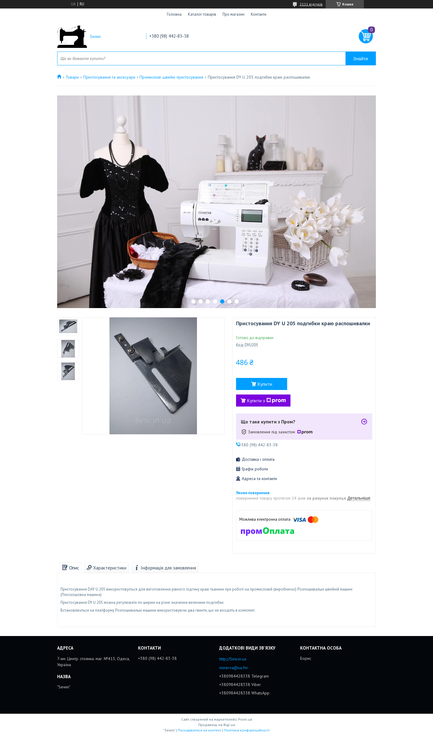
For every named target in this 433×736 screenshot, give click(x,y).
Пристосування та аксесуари (109, 77)
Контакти (258, 14)
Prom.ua (245, 719)
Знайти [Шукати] (360, 58)
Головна (174, 14)
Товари (72, 77)
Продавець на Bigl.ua (216, 724)
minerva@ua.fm (233, 667)
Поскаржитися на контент (199, 730)
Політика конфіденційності (247, 730)
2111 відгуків (311, 4)
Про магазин (233, 14)
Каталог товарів (202, 14)
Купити (264, 384)
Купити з (266, 401)
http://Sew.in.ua (232, 659)
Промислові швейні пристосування (171, 77)
